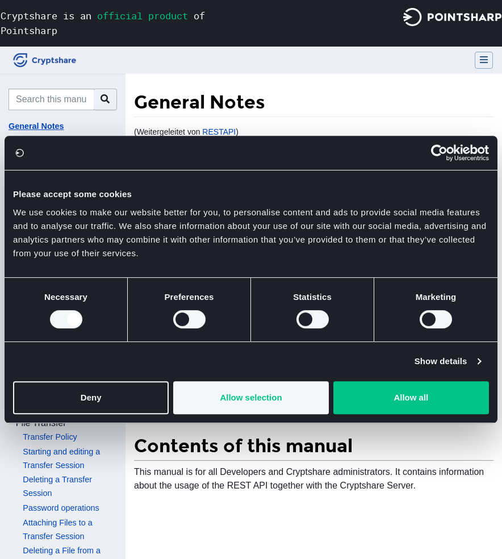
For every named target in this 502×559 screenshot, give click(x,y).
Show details (441, 361)
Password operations (61, 507)
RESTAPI (219, 131)
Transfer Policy (50, 436)
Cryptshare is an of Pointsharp (103, 23)
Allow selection (251, 397)
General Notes (36, 126)
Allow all (411, 397)
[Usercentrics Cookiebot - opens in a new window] (439, 152)
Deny (91, 397)
